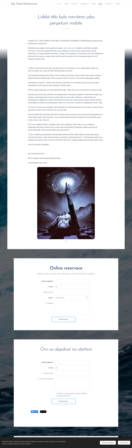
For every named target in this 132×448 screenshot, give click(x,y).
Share (34, 411)
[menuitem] (63, 3)
